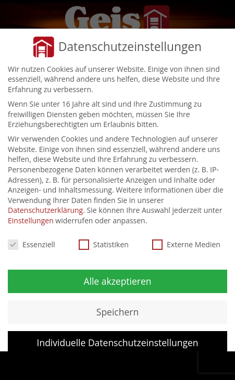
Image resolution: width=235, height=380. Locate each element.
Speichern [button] (117, 312)
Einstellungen (31, 220)
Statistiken (104, 244)
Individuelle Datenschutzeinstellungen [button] (118, 342)
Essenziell (31, 244)
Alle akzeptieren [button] (117, 281)
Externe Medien (186, 244)
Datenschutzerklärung (45, 210)
